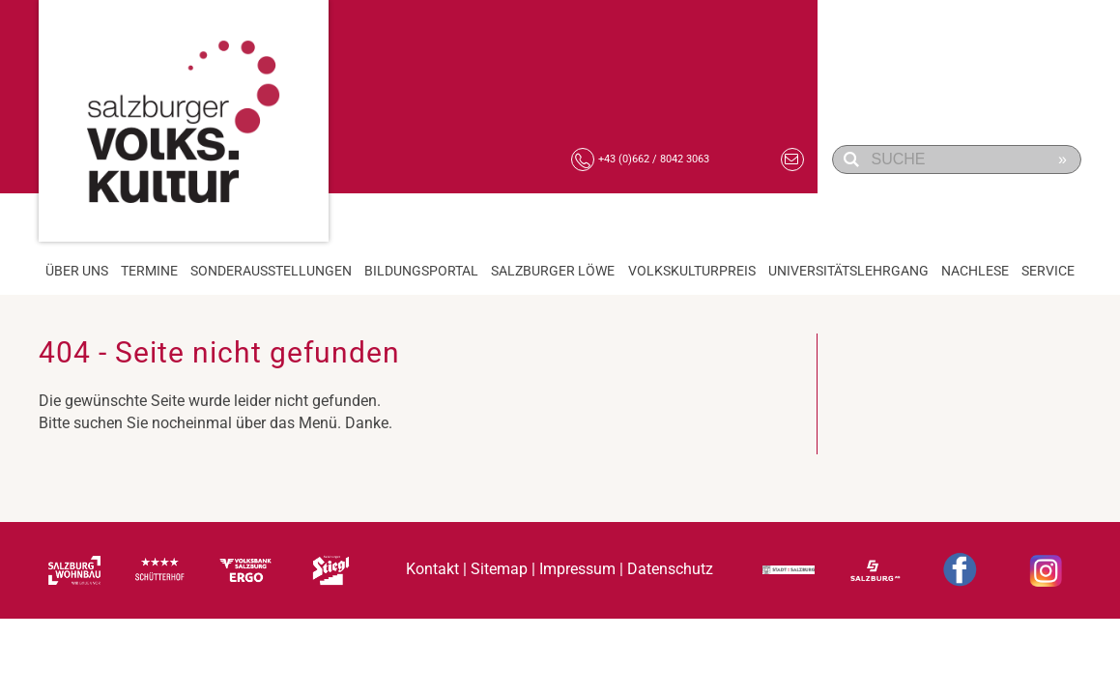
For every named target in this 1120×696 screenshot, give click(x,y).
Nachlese (975, 270)
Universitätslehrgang (848, 270)
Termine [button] (149, 270)
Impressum (577, 570)
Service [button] (1048, 270)
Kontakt (432, 570)
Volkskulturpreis (692, 270)
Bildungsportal (421, 270)
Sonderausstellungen (271, 270)
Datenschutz (670, 570)
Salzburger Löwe (553, 270)
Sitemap (499, 570)
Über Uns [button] (76, 270)
